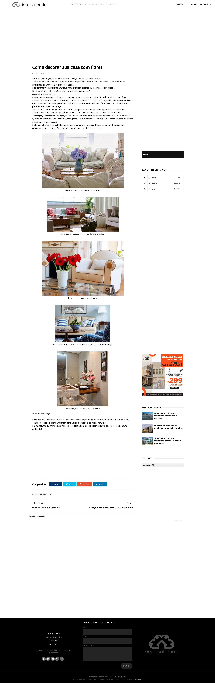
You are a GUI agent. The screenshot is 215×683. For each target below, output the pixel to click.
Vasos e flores (83, 473)
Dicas (61, 473)
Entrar (179, 4)
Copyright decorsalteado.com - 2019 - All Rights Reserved (107, 677)
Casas (48, 473)
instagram (161, 183)
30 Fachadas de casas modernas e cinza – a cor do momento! (167, 440)
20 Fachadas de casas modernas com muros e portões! (165, 415)
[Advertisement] (107, 34)
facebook (161, 177)
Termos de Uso (54, 637)
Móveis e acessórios (71, 473)
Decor (55, 473)
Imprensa (54, 641)
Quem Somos (54, 634)
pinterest (161, 189)
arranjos (41, 473)
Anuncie (54, 644)
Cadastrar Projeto (201, 4)
